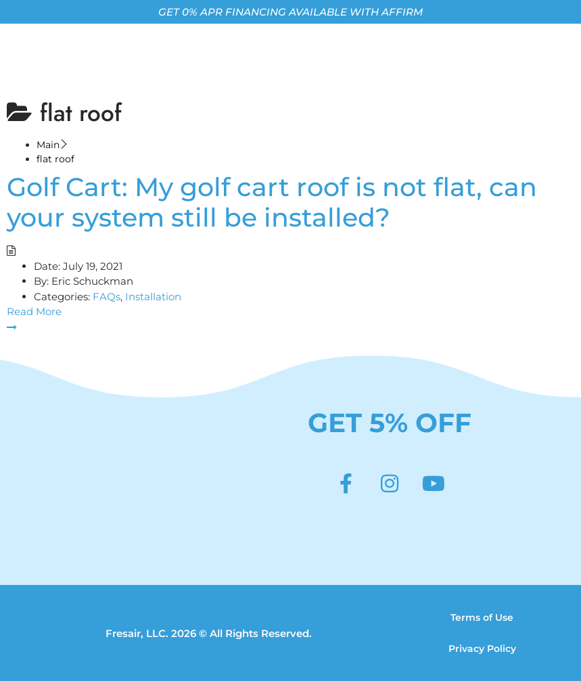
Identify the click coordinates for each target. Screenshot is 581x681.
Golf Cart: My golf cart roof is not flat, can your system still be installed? (272, 202)
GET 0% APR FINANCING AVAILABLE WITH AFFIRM (290, 11)
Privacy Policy (482, 648)
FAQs (106, 296)
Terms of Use (481, 617)
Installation (153, 296)
